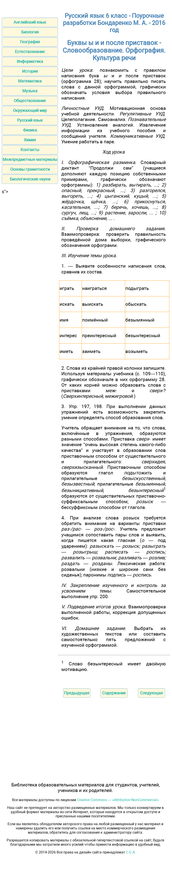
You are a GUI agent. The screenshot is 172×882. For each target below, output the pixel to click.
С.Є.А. (131, 852)
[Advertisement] (30, 222)
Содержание (114, 693)
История (30, 71)
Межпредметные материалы (29, 159)
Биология (30, 32)
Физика (30, 130)
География (30, 41)
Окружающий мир (30, 110)
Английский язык (30, 22)
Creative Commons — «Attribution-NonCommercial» (118, 800)
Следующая (151, 693)
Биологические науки (30, 179)
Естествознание (30, 51)
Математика (30, 81)
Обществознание (30, 100)
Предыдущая (76, 693)
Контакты (30, 149)
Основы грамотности (30, 169)
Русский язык (30, 120)
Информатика (30, 61)
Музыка (29, 90)
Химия (30, 139)
